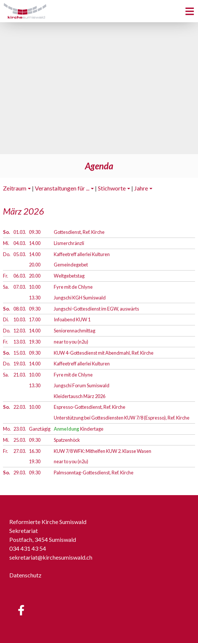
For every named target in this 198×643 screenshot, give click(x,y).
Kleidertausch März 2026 (79, 396)
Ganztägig (39, 429)
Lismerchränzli (69, 243)
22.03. (19, 407)
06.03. (19, 276)
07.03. (19, 287)
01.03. (19, 232)
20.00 (34, 265)
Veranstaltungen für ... (62, 188)
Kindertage (78, 429)
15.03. (19, 353)
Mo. (7, 429)
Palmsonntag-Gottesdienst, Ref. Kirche (93, 472)
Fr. (5, 276)
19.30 (34, 342)
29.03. (19, 472)
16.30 (34, 451)
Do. (6, 254)
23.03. (19, 429)
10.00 (34, 287)
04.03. (19, 243)
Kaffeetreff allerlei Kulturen (82, 254)
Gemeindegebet (71, 265)
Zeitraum (14, 188)
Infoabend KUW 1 (72, 319)
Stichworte (112, 188)
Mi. (6, 243)
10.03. (19, 319)
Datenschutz (25, 575)
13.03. (19, 342)
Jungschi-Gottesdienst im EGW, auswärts (96, 309)
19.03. (19, 364)
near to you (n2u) (71, 342)
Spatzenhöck (67, 440)
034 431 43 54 (27, 548)
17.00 (34, 319)
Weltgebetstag (69, 276)
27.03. (19, 451)
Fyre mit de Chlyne (73, 287)
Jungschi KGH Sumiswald (80, 298)
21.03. (19, 375)
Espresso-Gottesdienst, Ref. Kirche (89, 407)
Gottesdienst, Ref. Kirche (79, 232)
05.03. (19, 254)
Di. (6, 319)
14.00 (34, 243)
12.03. (19, 331)
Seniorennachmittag (74, 331)
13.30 (34, 298)
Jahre (141, 188)
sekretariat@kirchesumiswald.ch (50, 557)
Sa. (6, 287)
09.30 (34, 232)
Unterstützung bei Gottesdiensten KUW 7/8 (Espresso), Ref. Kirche (121, 418)
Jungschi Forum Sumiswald (81, 385)
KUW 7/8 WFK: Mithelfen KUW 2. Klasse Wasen (102, 451)
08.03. (19, 309)
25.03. (19, 440)
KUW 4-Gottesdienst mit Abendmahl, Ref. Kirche (104, 353)
